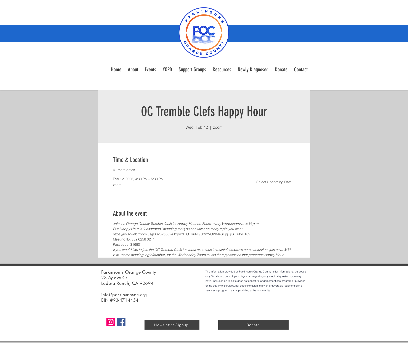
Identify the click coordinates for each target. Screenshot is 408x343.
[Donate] (253, 325)
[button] (222, 69)
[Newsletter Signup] (172, 325)
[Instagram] (110, 322)
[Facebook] (121, 322)
